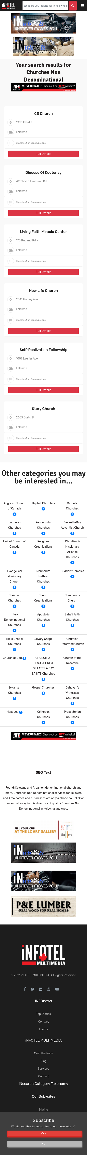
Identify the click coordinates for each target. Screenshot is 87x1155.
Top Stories (43, 1014)
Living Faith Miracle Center (43, 232)
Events (43, 1029)
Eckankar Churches (14, 690)
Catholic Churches (72, 506)
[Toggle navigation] (85, 5)
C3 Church (43, 113)
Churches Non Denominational (31, 143)
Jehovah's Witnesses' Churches (72, 693)
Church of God (12, 658)
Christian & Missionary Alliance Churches (72, 549)
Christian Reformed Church (72, 641)
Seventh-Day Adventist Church (72, 525)
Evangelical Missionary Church (14, 576)
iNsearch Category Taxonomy (43, 1084)
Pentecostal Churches (43, 525)
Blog (43, 1061)
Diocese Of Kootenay (43, 172)
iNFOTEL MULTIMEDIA (35, 975)
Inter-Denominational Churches (14, 620)
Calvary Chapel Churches (43, 641)
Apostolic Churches (43, 617)
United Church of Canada (14, 544)
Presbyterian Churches (72, 714)
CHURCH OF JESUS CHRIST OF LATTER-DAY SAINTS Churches (43, 665)
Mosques (12, 712)
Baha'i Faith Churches (72, 617)
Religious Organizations (43, 544)
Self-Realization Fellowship (43, 350)
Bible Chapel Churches (14, 641)
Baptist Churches (43, 503)
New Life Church (43, 290)
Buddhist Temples (72, 571)
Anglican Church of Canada (14, 506)
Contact (43, 1021)
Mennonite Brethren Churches (43, 576)
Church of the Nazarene (72, 660)
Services (43, 1068)
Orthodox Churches (43, 714)
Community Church (72, 598)
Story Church (43, 409)
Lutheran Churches (14, 525)
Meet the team (43, 1053)
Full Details (43, 154)
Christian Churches (14, 598)
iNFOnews (43, 1001)
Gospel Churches (43, 687)
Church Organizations (43, 598)
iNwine (43, 1109)
